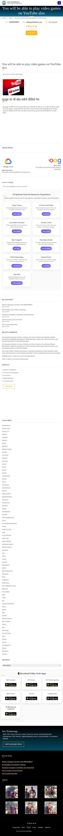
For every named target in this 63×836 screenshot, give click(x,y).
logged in (13, 186)
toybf (3, 359)
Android (4, 434)
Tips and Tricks (6, 633)
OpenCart (5, 588)
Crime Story (5, 485)
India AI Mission (6, 541)
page (3, 594)
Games (4, 526)
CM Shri (4, 473)
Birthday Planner (7, 449)
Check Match (16, 231)
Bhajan (4, 443)
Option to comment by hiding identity (24, 356)
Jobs (3, 553)
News (3, 577)
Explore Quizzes (16, 283)
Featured (31, 33)
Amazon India (6, 428)
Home (4, 18)
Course (4, 482)
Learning (4, 562)
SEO (3, 612)
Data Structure (6, 488)
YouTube (4, 654)
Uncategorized (6, 645)
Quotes (4, 609)
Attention (4, 440)
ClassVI (4, 470)
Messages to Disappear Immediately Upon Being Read (18, 314)
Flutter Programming (8, 517)
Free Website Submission (9, 523)
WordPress (5, 651)
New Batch (5, 574)
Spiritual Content (7, 618)
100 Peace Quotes (21, 348)
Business (4, 452)
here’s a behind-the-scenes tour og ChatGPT (47, 353)
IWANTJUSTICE (7, 547)
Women (4, 648)
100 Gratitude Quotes (22, 341)
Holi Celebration (6, 535)
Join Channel (52, 22)
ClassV (4, 467)
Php (3, 600)
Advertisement (6, 425)
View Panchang (46, 248)
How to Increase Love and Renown (12, 319)
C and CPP (5, 455)
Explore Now (16, 214)
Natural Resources (7, 571)
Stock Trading (6, 621)
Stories (4, 624)
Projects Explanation (8, 603)
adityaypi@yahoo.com (34, 22)
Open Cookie (46, 231)
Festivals (4, 514)
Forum (4, 520)
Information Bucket (7, 544)
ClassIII (4, 464)
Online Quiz (5, 580)
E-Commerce (6, 502)
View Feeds (46, 265)
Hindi (3, 532)
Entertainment (6, 511)
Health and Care (7, 529)
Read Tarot (46, 214)
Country (4, 479)
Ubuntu (4, 642)
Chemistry (5, 461)
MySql (4, 568)
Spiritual (4, 615)
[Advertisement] (31, 50)
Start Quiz (17, 248)
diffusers (4, 490)
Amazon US (5, 431)
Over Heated (5, 591)
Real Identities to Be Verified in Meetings (14, 309)
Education (5, 505)
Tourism (4, 639)
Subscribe (8, 386)
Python (4, 606)
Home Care (5, 538)
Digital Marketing (7, 496)
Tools (3, 636)
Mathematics (5, 565)
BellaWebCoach (6, 356)
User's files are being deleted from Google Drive (16, 172)
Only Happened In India (9, 586)
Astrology (4, 437)
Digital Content (6, 493)
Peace (4, 597)
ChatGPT (4, 458)
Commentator (6, 476)
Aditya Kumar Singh (13, 744)
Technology (19, 74)
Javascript (5, 550)
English (4, 508)
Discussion (5, 499)
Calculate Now (17, 265)
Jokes (3, 556)
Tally (3, 627)
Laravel (4, 559)
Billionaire (5, 446)
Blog (10, 18)
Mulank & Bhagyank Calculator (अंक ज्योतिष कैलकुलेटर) (17, 304)
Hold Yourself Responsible (9, 324)
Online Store (5, 583)
